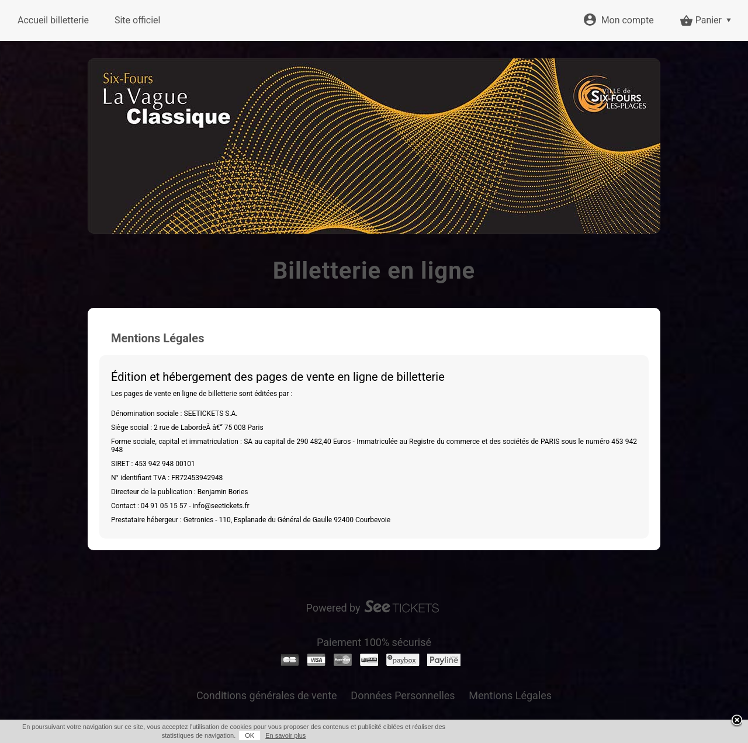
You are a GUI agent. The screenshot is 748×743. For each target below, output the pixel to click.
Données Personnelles (403, 695)
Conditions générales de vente (266, 695)
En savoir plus (285, 735)
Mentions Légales (510, 695)
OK (249, 735)
